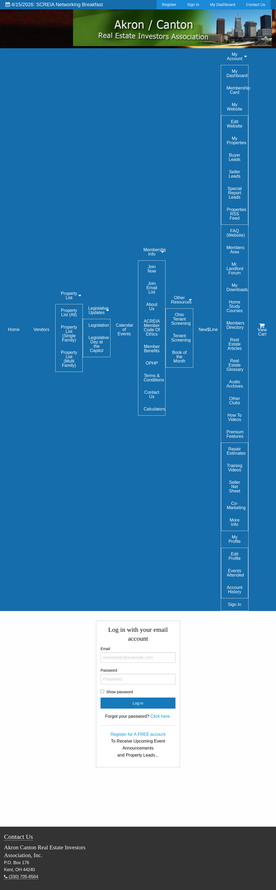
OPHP (152, 363)
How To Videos (234, 417)
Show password (119, 692)
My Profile (235, 539)
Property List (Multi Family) (69, 359)
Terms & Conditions (154, 377)
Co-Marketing (236, 505)
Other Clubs (234, 400)
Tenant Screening (181, 337)
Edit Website (235, 123)
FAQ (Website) (235, 233)
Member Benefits (152, 348)
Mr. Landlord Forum (234, 268)
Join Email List (151, 287)
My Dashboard (222, 4)
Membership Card (237, 90)
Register (169, 4)
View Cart (262, 329)
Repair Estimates (236, 451)
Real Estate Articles (234, 344)
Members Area (235, 249)
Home (14, 329)
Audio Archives (234, 384)
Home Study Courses (235, 306)
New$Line (208, 329)
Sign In (193, 4)
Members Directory (235, 325)
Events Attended (235, 572)
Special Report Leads (234, 192)
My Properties (236, 140)
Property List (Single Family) (69, 333)
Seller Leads (235, 174)
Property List (69, 295)
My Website (235, 106)
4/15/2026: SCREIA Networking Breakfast (54, 4)
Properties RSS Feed (236, 213)
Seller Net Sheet (234, 486)
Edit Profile (235, 556)
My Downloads (237, 287)
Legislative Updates (98, 310)
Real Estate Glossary (234, 365)
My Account (234, 56)
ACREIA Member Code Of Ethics (152, 327)
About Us (151, 306)
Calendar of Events (124, 329)
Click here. (160, 716)
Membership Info (154, 251)
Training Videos (234, 467)
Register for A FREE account (138, 734)
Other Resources (181, 299)
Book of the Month (179, 356)
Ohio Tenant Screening (181, 319)
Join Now (151, 268)
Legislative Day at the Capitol (98, 344)
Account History (234, 589)
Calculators (154, 409)
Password (138, 676)
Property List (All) (69, 312)
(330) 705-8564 (21, 876)
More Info (234, 522)
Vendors (41, 329)
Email (138, 655)
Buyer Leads (235, 157)
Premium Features (235, 434)
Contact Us (255, 4)
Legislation (98, 325)
